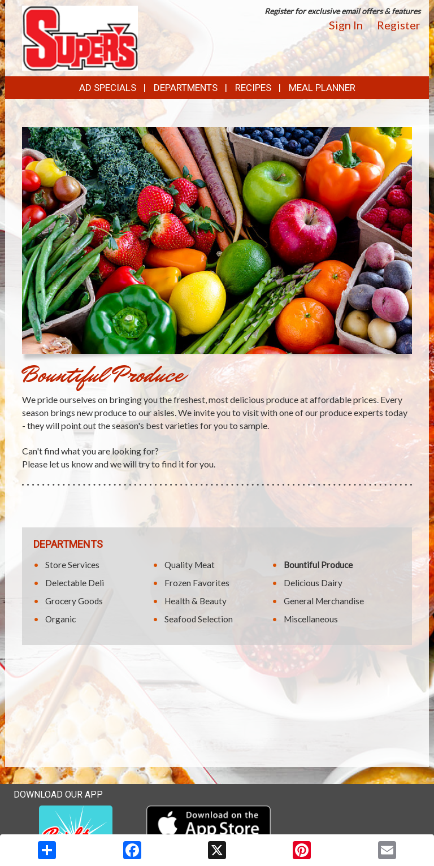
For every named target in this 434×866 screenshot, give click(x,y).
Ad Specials (107, 87)
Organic (60, 619)
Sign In (346, 25)
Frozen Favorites (196, 583)
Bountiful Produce (318, 565)
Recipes (253, 87)
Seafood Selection (198, 619)
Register (398, 25)
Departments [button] (186, 87)
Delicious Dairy (313, 583)
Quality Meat (189, 565)
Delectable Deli (74, 583)
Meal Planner (322, 87)
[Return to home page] (80, 37)
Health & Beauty (195, 601)
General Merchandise (324, 601)
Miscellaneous (311, 619)
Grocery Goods (74, 601)
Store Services (72, 565)
